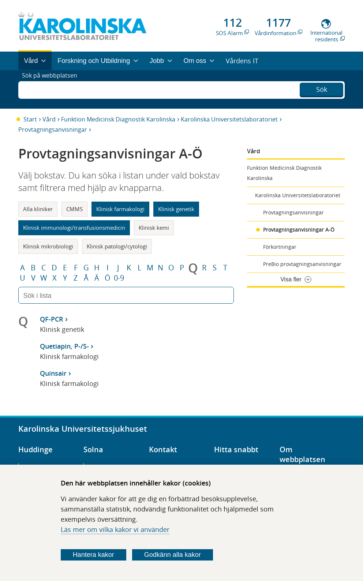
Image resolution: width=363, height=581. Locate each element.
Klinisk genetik (176, 209)
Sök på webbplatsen (53, 89)
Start (30, 119)
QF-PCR (51, 319)
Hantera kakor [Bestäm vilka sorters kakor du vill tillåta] (93, 554)
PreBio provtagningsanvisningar (302, 263)
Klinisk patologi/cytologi (117, 246)
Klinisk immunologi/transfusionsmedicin (74, 227)
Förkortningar (279, 246)
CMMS (74, 209)
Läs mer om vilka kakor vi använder (115, 529)
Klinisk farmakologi (120, 209)
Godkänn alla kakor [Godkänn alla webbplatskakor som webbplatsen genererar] (172, 554)
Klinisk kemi (154, 227)
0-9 (119, 278)
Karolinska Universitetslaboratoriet (229, 119)
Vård (49, 119)
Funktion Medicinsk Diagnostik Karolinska (118, 119)
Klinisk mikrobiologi (48, 246)
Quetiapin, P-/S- (64, 346)
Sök (321, 88)
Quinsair (53, 373)
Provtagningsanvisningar (52, 129)
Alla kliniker (38, 209)
